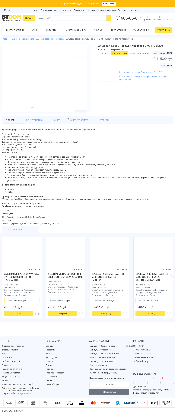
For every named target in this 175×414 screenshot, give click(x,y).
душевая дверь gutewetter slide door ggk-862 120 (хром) (65, 277)
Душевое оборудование (13, 346)
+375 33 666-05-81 (142, 349)
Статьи (49, 380)
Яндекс (29, 393)
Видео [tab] (45, 121)
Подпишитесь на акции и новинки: (106, 378)
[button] (32, 109)
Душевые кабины (14, 30)
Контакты (134, 10)
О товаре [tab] (10, 122)
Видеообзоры (52, 384)
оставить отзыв (120, 53)
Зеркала (5, 380)
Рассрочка (79, 10)
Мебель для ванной (76, 30)
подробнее (93, 3)
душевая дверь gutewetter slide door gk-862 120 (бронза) (108, 279)
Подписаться (109, 392)
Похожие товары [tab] (15, 231)
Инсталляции (118, 30)
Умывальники (141, 30)
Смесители (52, 30)
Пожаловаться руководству (146, 393)
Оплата (57, 10)
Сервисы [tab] (79, 122)
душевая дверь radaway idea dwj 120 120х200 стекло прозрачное (21, 279)
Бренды (49, 346)
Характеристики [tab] (28, 122)
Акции (36, 10)
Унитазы (98, 30)
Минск (7, 10)
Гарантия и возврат (106, 10)
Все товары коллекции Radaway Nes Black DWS (142, 72)
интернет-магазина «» (24, 388)
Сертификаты (52, 376)
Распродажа (46, 10)
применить (108, 3)
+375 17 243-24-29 (142, 353)
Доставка (67, 10)
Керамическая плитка (12, 369)
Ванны (34, 30)
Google (20, 393)
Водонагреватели (10, 376)
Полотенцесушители (11, 372)
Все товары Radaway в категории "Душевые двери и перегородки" (144, 78)
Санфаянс (6, 365)
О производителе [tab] (61, 122)
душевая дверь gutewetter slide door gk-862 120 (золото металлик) (151, 279)
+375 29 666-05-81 (136, 346)
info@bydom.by (141, 361)
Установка (90, 10)
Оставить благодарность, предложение (152, 389)
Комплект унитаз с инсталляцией (17, 384)
